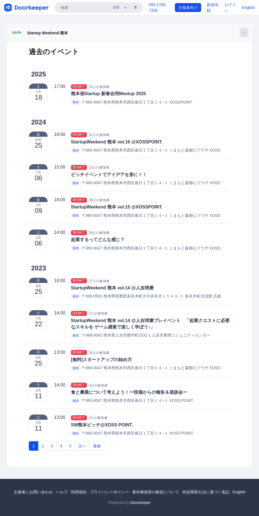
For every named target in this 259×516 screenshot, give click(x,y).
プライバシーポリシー (109, 492)
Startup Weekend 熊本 (47, 33)
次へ (82, 446)
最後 (97, 446)
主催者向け (188, 7)
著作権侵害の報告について (155, 492)
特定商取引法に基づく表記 (205, 492)
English (248, 7)
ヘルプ (62, 492)
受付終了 (79, 86)
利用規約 (79, 492)
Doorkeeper (140, 502)
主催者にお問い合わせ (33, 492)
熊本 (76, 102)
